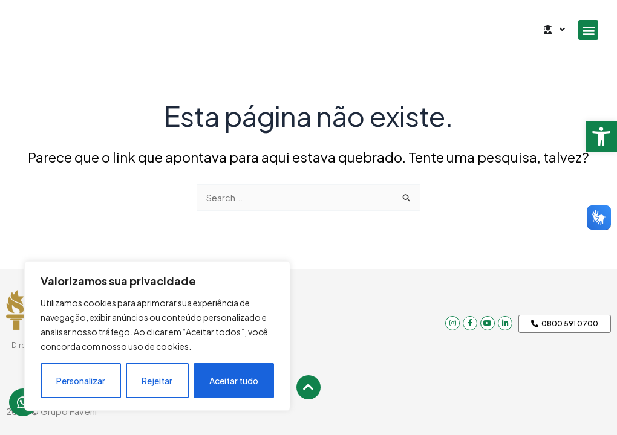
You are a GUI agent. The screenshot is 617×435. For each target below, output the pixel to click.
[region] (157, 336)
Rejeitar (157, 380)
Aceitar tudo (233, 380)
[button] (601, 136)
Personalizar (80, 380)
